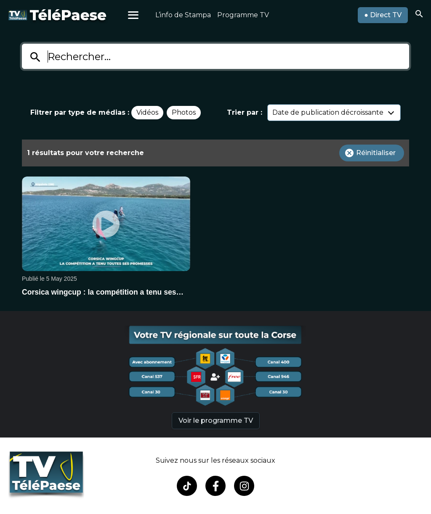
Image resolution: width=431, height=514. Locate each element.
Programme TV (243, 15)
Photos (184, 112)
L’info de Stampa (183, 15)
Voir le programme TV (215, 420)
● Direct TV (383, 15)
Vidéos (147, 112)
